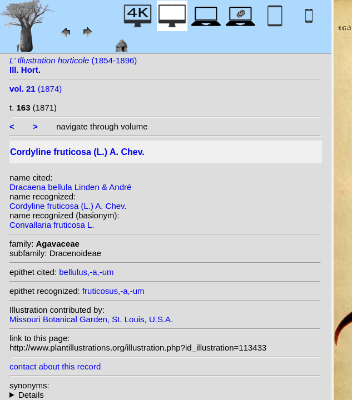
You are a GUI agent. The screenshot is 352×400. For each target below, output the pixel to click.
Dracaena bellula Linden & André (70, 187)
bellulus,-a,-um (86, 272)
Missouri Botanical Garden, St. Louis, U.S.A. (91, 319)
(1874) (35, 88)
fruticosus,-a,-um (113, 291)
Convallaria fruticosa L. (52, 224)
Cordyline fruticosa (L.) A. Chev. (68, 206)
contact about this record (55, 366)
